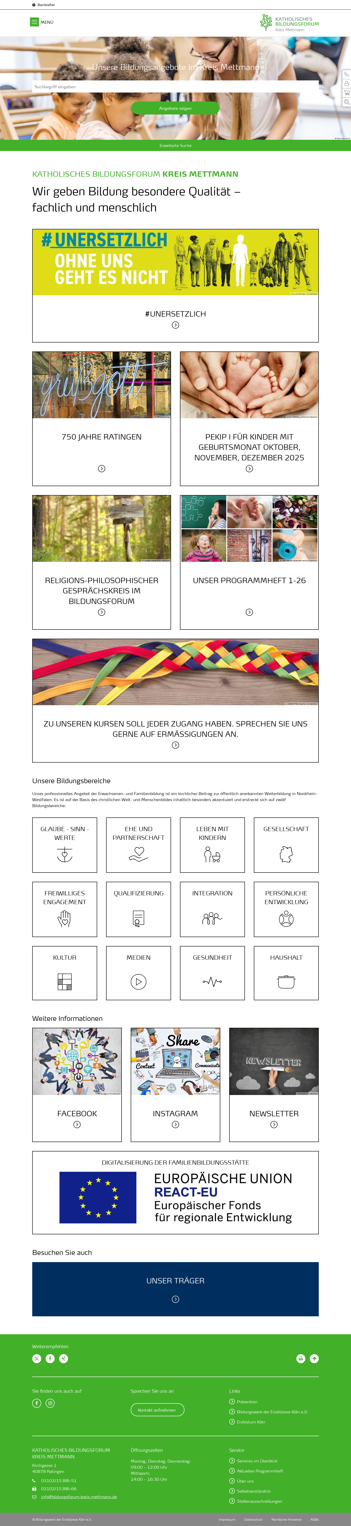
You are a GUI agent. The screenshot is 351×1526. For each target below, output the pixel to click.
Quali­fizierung (139, 893)
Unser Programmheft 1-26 (249, 580)
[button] (346, 74)
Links (234, 1391)
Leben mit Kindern (212, 833)
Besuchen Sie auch (62, 1252)
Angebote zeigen (175, 108)
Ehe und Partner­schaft (139, 833)
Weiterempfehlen (50, 1346)
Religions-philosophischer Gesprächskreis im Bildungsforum (101, 591)
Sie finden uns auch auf (56, 1391)
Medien (138, 957)
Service (236, 1450)
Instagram (175, 1113)
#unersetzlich (175, 313)
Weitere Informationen (67, 1018)
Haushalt (286, 957)
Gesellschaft (286, 829)
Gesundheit (212, 957)
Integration (212, 893)
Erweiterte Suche (176, 145)
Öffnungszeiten (147, 1450)
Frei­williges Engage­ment (64, 897)
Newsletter (274, 1113)
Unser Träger (175, 1280)
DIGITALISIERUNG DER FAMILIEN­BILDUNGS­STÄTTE (175, 1162)
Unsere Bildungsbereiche (71, 780)
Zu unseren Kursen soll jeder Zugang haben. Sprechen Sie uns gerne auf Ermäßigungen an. (176, 729)
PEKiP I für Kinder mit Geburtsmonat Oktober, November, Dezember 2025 (249, 447)
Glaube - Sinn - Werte (65, 833)
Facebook (77, 1113)
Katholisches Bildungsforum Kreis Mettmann (71, 1453)
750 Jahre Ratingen (102, 436)
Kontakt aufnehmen (157, 1410)
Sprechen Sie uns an (152, 1391)
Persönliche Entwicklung (286, 897)
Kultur (64, 957)
